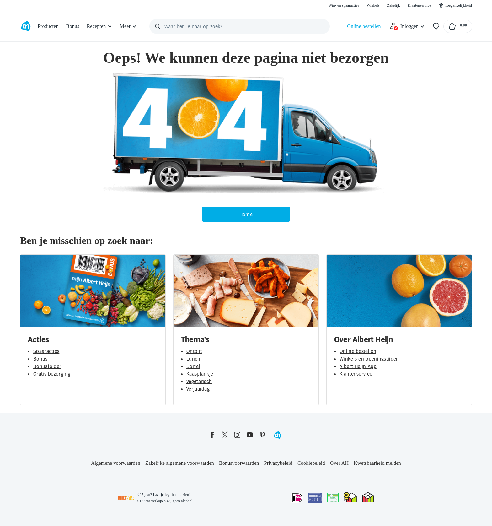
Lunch (193, 358)
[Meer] (128, 26)
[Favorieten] (436, 26)
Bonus (40, 358)
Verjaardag (198, 389)
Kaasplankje (199, 374)
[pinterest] (262, 435)
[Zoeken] (157, 26)
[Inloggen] (407, 26)
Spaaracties (46, 351)
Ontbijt (194, 351)
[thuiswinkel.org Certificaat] (350, 497)
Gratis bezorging (51, 374)
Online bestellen (358, 351)
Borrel (193, 366)
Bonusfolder (47, 366)
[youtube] (250, 435)
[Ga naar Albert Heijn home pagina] (25, 26)
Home (246, 214)
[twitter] (224, 435)
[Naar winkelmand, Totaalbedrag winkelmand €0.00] (458, 26)
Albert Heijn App (358, 366)
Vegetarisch (199, 381)
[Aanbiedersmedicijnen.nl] (333, 497)
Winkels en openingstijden (369, 358)
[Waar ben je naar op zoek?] (239, 26)
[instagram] (237, 435)
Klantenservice (356, 374)
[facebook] (212, 435)
